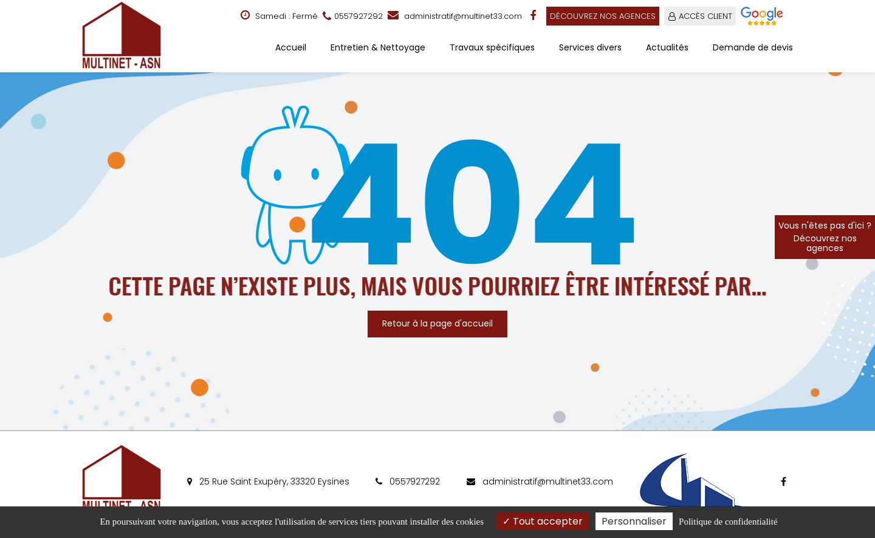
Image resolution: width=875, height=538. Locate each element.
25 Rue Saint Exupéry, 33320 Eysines (268, 481)
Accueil (290, 47)
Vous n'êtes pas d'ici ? (825, 236)
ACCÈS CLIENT (705, 16)
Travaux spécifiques (492, 47)
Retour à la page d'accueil (437, 323)
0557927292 (408, 481)
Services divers (590, 47)
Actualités (667, 47)
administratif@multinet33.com (455, 16)
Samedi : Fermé (279, 16)
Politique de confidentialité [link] (728, 521)
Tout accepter (543, 521)
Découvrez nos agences (603, 16)
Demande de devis (753, 47)
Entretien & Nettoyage (378, 47)
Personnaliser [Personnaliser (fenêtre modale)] (634, 521)
